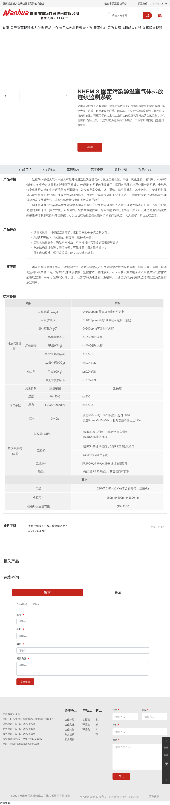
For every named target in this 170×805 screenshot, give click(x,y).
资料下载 (120, 169)
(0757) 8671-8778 (25, 723)
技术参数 (97, 169)
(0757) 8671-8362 (32, 738)
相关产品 (144, 169)
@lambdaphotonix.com (26, 743)
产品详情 (25, 169)
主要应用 (73, 169)
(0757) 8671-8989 (25, 733)
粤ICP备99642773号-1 (93, 796)
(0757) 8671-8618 (25, 728)
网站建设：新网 (117, 796)
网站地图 (5, 802)
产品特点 (49, 169)
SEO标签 (134, 796)
